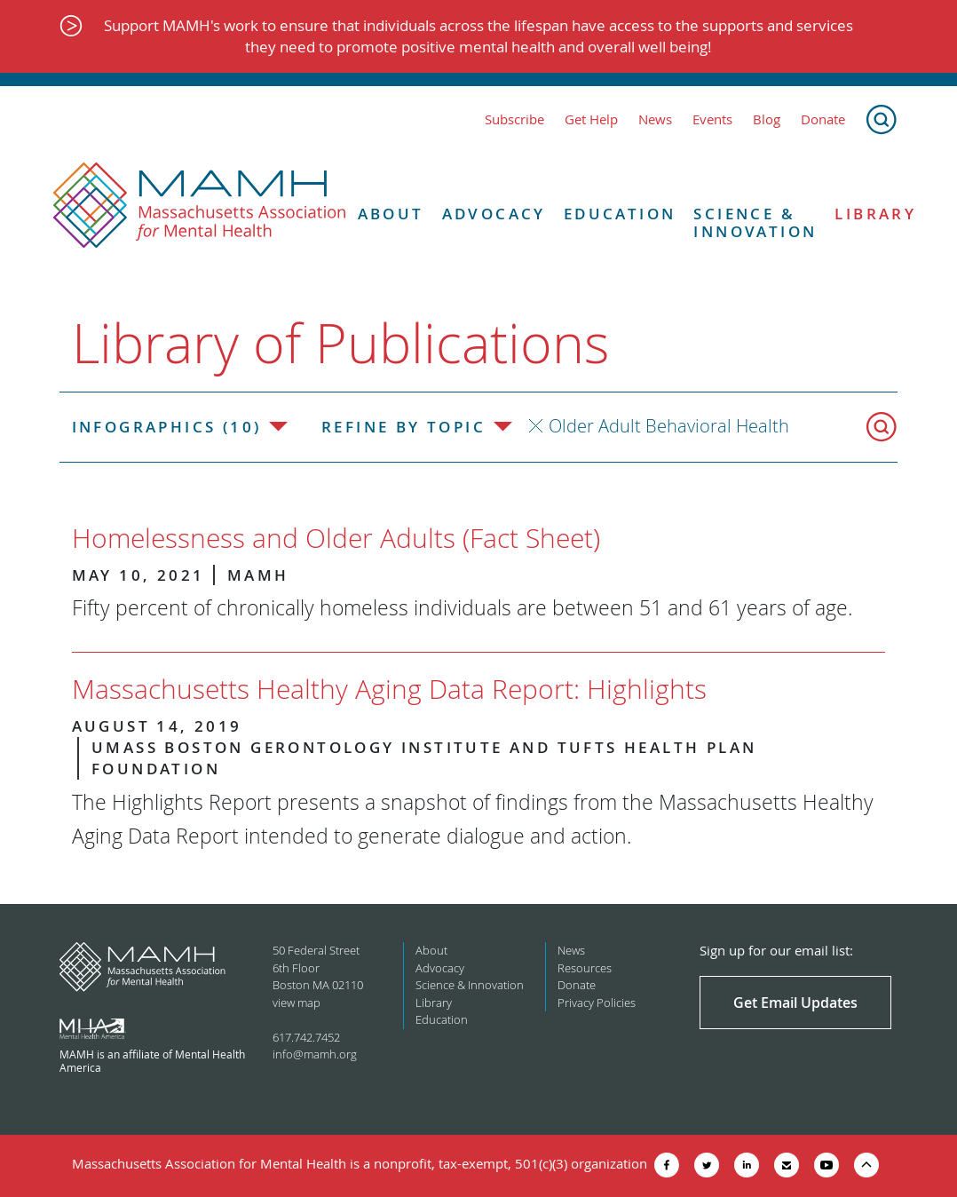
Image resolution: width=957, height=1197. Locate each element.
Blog (766, 119)
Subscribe (514, 119)
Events (712, 119)
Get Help (591, 119)
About (391, 214)
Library (875, 214)
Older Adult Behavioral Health (669, 425)
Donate (823, 119)
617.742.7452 (306, 1037)
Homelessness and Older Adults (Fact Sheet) (336, 538)
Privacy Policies (597, 1003)
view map (296, 1003)
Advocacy (494, 214)
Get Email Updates (795, 1002)
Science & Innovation (755, 223)
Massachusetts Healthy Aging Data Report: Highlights (389, 689)
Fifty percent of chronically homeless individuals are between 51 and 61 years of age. (462, 608)
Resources (585, 968)
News (655, 119)
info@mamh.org (315, 1054)
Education (620, 214)
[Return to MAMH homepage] (199, 206)
